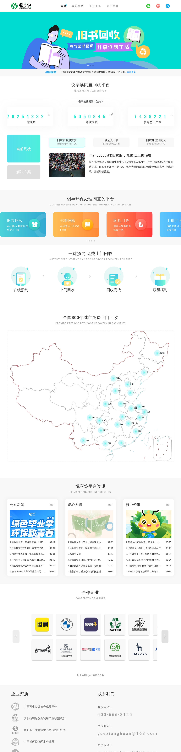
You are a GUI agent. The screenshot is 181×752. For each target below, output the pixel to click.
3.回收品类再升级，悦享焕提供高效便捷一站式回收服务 (27, 554)
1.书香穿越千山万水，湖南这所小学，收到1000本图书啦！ (85, 542)
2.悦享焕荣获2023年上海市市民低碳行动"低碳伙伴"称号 (27, 548)
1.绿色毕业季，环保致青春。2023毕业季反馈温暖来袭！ (27, 542)
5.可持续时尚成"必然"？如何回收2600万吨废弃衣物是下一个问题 (144, 565)
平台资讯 (95, 6)
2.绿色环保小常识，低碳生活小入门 (143, 548)
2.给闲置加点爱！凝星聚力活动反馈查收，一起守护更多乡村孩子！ (85, 548)
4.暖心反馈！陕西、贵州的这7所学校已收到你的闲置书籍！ (85, 560)
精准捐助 (78, 6)
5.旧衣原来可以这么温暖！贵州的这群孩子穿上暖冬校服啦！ (85, 565)
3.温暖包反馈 (74, 554)
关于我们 (112, 6)
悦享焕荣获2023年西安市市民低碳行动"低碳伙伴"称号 (88, 72)
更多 (52, 504)
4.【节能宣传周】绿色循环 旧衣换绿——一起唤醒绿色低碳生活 (27, 560)
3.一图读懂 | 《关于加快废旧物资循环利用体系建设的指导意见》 (144, 554)
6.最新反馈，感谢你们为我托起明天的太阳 (85, 571)
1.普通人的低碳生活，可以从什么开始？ (144, 542)
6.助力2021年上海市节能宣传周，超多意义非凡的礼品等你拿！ (27, 571)
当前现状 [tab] (23, 149)
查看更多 (131, 72)
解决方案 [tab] (23, 172)
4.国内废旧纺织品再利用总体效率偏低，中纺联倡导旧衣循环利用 (144, 560)
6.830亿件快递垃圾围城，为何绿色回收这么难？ (144, 571)
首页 (64, 6)
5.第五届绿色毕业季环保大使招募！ (27, 565)
